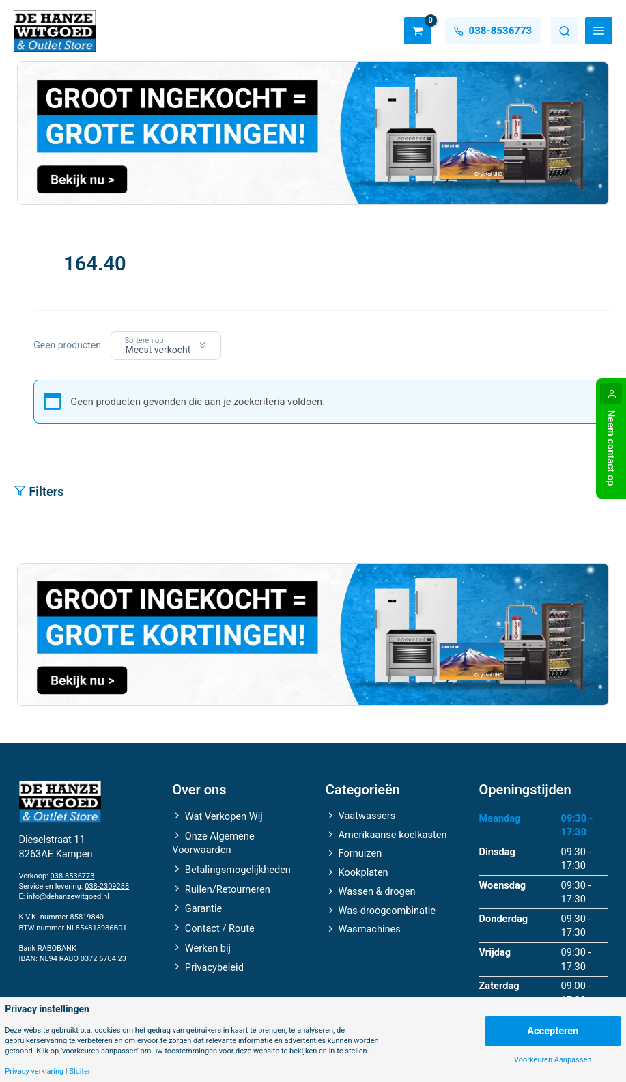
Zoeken (564, 30)
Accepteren (552, 1031)
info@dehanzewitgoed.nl (68, 896)
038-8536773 (73, 876)
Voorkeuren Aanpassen (552, 1060)
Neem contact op (611, 448)
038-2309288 (107, 886)
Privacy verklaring (34, 1071)
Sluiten (80, 1071)
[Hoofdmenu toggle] (598, 30)
